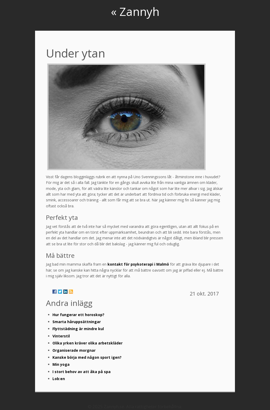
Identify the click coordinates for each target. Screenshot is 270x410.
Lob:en (58, 378)
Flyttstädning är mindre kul (78, 328)
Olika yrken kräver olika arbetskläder (87, 343)
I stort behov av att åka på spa (81, 371)
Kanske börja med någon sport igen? (87, 357)
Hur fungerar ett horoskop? (78, 314)
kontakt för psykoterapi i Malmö (138, 264)
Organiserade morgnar (74, 350)
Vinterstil (61, 336)
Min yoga (61, 364)
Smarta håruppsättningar (76, 321)
